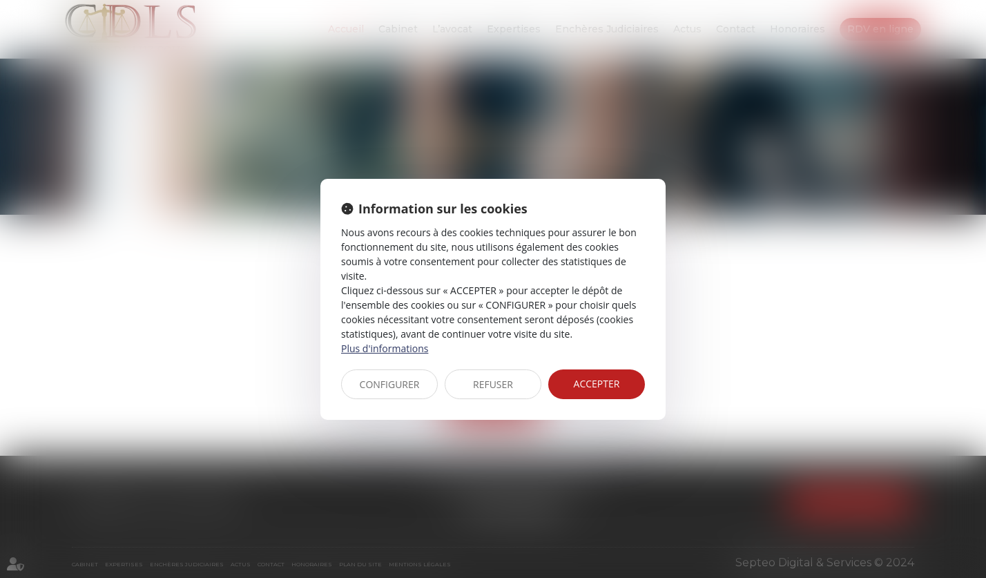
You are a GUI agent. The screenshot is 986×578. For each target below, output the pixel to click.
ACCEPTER (597, 383)
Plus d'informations (384, 348)
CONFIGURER (390, 384)
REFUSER (493, 384)
